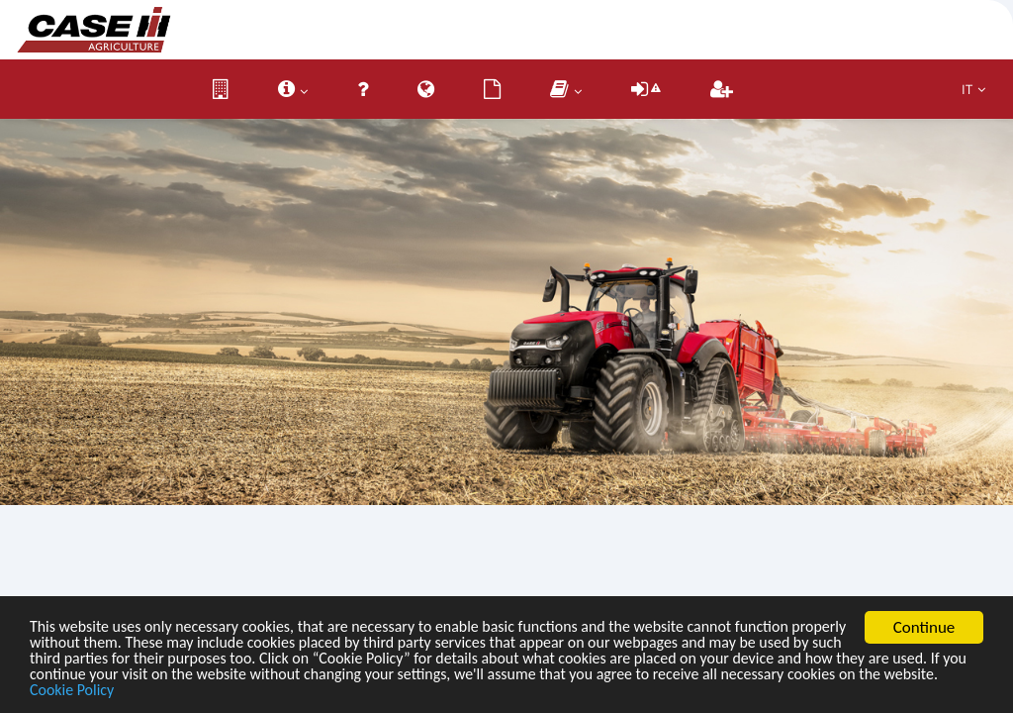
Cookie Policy (310, 690)
